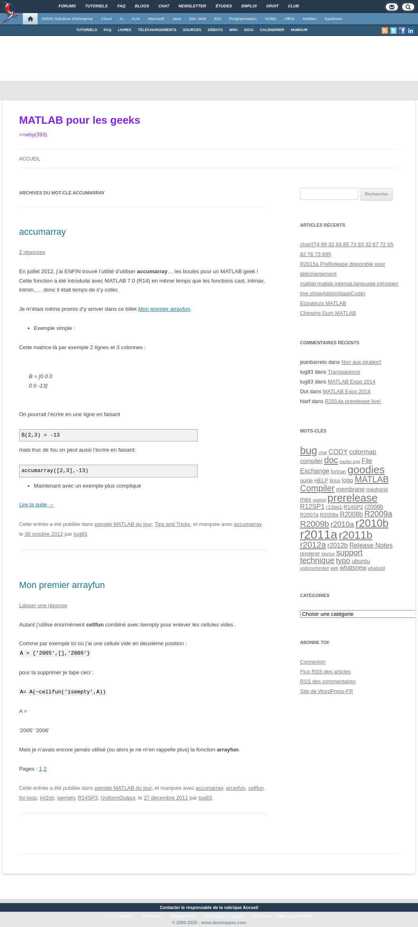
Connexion (312, 662)
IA (121, 18)
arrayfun (236, 788)
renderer (310, 553)
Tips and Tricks (172, 524)
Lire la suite (36, 504)
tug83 (80, 534)
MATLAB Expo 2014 (352, 382)
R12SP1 (312, 506)
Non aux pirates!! (361, 362)
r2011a (318, 534)
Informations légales (223, 916)
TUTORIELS (86, 30)
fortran (338, 471)
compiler (311, 461)
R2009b (314, 523)
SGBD (270, 18)
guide (306, 480)
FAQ (107, 30)
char (323, 452)
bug (308, 450)
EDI (217, 18)
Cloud (106, 18)
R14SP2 (353, 507)
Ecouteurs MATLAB (323, 303)
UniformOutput (118, 798)
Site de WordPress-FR (326, 691)
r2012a (313, 544)
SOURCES (192, 30)
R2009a (378, 513)
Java (176, 18)
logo (348, 480)
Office (289, 18)
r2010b (372, 523)
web (334, 568)
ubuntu (360, 561)
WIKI (233, 30)
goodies (366, 470)
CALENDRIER (272, 30)
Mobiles (310, 18)
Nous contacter (119, 916)
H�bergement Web (294, 916)
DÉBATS (215, 30)
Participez (151, 916)
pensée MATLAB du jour (123, 524)
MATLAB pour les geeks (79, 120)
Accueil (29, 159)
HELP (321, 480)
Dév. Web (197, 18)
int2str (47, 798)
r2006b (374, 507)
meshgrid (377, 489)
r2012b (337, 545)
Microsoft (156, 18)
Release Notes (371, 545)
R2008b (351, 514)
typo (343, 560)
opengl (319, 499)
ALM (135, 18)
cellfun (256, 788)
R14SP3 (88, 798)
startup (328, 553)
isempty (66, 798)
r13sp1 (334, 507)
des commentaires (328, 681)
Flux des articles (325, 672)
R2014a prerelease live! (353, 401)
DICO (248, 30)
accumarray (42, 232)
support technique (331, 556)
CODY (338, 451)
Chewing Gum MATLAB (328, 313)
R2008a (329, 515)
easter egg (350, 461)
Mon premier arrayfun (164, 309)
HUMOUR (299, 30)
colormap (362, 451)
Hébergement (182, 916)
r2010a (342, 524)
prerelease (352, 498)
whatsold (376, 568)
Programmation (242, 18)
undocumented (314, 568)
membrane (350, 489)
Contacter (170, 907)
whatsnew (353, 567)
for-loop (28, 798)
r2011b (355, 535)
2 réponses (32, 252)
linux (334, 480)
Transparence (344, 372)
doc (331, 460)
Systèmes (333, 18)
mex (305, 499)
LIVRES (124, 30)
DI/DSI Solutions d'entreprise (67, 18)
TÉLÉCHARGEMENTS (157, 30)
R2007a (309, 515)
